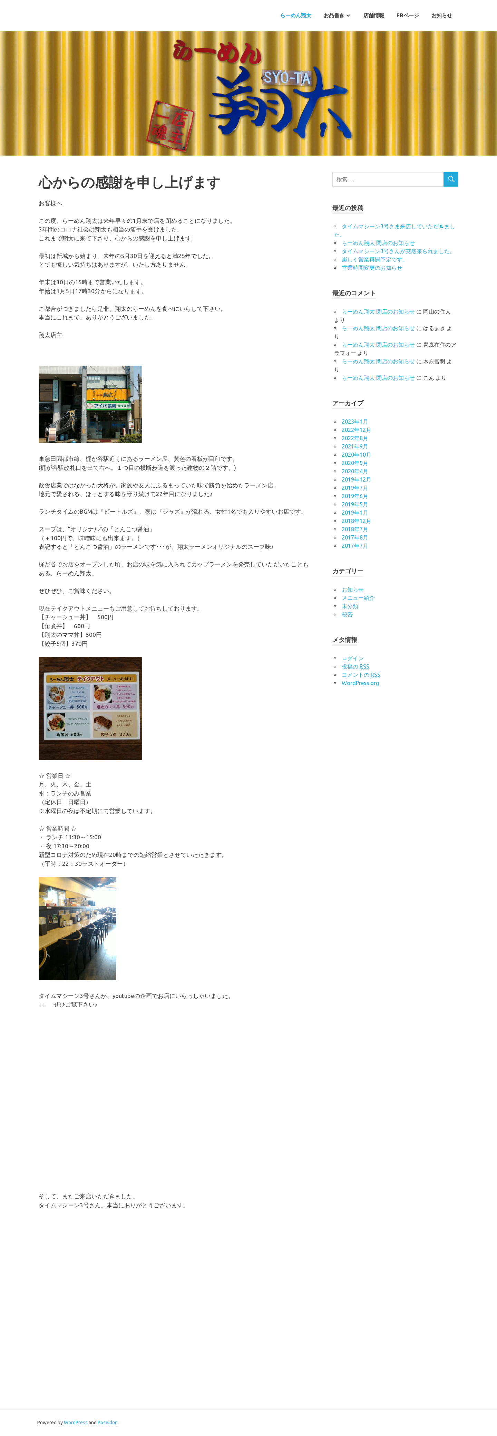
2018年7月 (355, 529)
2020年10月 (356, 455)
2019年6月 (355, 496)
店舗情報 (373, 15)
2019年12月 (356, 479)
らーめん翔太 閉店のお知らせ (378, 243)
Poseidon (108, 1422)
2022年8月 (355, 438)
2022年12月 (356, 430)
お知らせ (441, 15)
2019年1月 (355, 512)
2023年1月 (355, 421)
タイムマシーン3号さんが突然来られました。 (398, 251)
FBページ (408, 15)
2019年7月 (355, 488)
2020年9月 (355, 463)
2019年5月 (355, 504)
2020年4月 (355, 471)
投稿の (355, 666)
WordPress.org (360, 683)
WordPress (76, 1422)
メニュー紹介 (358, 598)
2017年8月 (355, 537)
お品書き (334, 15)
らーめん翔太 (295, 15)
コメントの (361, 675)
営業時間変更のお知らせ (372, 268)
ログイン (353, 658)
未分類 (350, 606)
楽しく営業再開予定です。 (375, 259)
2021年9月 (355, 446)
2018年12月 (356, 521)
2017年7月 (355, 546)
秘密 (347, 614)
